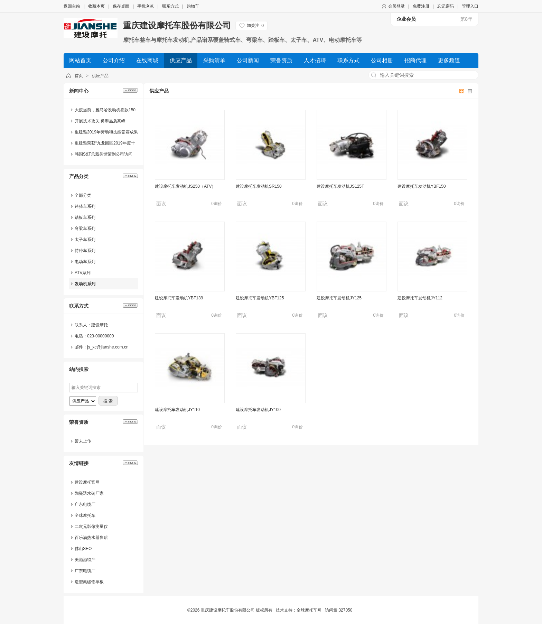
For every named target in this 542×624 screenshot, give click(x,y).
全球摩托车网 (309, 610)
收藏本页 (96, 6)
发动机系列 (85, 283)
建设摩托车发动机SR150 (259, 186)
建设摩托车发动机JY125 (339, 298)
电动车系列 (85, 261)
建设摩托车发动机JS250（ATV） (185, 186)
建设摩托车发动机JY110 (177, 409)
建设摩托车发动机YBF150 (422, 186)
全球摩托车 (85, 515)
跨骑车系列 (85, 206)
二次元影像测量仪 (91, 526)
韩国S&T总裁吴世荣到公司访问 (103, 154)
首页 (79, 75)
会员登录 (396, 6)
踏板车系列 (85, 217)
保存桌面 (121, 6)
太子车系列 (85, 239)
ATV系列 (83, 272)
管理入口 (470, 6)
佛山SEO (83, 548)
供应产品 (100, 75)
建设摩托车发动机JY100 (258, 409)
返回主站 (72, 6)
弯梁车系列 (85, 228)
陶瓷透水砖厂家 (89, 493)
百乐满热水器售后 (91, 537)
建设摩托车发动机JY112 (420, 298)
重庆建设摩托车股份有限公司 (177, 25)
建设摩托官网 (87, 482)
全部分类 (83, 195)
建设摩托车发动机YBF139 (179, 298)
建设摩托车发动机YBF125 (260, 298)
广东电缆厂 (85, 504)
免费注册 (421, 6)
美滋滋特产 (85, 559)
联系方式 (170, 6)
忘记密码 (445, 6)
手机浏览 (145, 6)
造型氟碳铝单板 (89, 581)
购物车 (193, 6)
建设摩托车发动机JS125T (340, 186)
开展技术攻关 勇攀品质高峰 (100, 121)
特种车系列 (85, 250)
